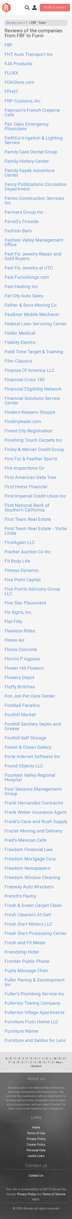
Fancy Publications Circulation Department (36, 187)
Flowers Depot (19, 677)
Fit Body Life (17, 561)
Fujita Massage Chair (26, 970)
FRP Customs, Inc (23, 101)
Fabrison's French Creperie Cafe (32, 113)
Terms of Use (36, 1133)
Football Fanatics (22, 705)
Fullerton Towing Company (32, 1003)
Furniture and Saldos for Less (35, 1040)
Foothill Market (20, 714)
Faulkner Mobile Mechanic (32, 314)
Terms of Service (53, 1194)
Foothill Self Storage (25, 738)
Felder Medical (20, 333)
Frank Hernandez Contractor (34, 803)
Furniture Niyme (21, 1031)
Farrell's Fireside (22, 221)
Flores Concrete (21, 649)
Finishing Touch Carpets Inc (33, 440)
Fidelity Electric (20, 342)
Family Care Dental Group (31, 152)
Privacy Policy (36, 1139)
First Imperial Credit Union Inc (35, 496)
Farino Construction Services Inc (34, 201)
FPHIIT (11, 91)
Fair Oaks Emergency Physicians (27, 126)
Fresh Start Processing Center (36, 933)
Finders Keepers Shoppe (30, 412)
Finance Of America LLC (29, 370)
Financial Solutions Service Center (32, 401)
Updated (36, 1066)
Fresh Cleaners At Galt (28, 914)
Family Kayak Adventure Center (30, 173)
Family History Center (27, 161)
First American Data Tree (30, 477)
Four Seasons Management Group (33, 791)
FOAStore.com (19, 82)
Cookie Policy (36, 1144)
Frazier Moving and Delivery (33, 831)
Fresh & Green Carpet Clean (33, 905)
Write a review (55, 7)
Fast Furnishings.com (27, 277)
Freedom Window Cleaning (32, 877)
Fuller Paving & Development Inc (35, 982)
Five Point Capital (23, 579)
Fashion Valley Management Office (34, 242)
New (58, 1062)
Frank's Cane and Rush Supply (36, 821)
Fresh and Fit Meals (25, 942)
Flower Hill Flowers (24, 668)
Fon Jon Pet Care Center (30, 696)
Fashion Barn (18, 231)
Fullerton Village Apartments (35, 1012)
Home (36, 1127)
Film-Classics (18, 361)
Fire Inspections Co (24, 468)
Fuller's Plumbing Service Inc (34, 994)
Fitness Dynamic (22, 570)
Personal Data (36, 1150)
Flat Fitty (13, 621)
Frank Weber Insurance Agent (35, 812)
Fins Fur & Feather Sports (31, 459)
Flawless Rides (20, 631)
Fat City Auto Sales (24, 296)
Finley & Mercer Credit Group (34, 449)
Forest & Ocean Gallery (28, 747)
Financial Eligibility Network (33, 389)
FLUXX (11, 73)
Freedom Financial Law (29, 849)
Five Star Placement (25, 603)
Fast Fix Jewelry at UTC (29, 268)
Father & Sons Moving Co (30, 305)
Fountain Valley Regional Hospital (30, 777)
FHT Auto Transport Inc (29, 54)
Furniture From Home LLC (31, 1022)
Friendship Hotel (22, 952)
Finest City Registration (28, 431)
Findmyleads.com (23, 421)
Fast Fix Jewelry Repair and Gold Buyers (33, 256)
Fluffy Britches (20, 687)
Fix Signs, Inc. (18, 612)
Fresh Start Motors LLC (28, 924)
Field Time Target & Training (34, 351)
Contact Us (36, 1175)
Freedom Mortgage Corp (30, 859)
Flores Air (14, 640)
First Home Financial (26, 486)
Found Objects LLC (24, 766)
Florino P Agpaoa (22, 659)
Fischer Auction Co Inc (28, 552)
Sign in (34, 7)
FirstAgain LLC (20, 542)
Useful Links (36, 1156)
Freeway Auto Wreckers (29, 887)
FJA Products (18, 63)
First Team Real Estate (28, 519)
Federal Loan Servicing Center (36, 324)
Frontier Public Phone (27, 961)
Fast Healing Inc (21, 286)
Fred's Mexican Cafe (25, 840)
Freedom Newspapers (27, 868)
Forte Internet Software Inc (32, 756)
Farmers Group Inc (24, 212)
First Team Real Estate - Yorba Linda (36, 531)
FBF (8, 45)
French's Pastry (20, 896)
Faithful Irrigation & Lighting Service (34, 140)
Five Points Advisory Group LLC (32, 591)
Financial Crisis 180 (25, 379)
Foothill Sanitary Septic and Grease (33, 726)
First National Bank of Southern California (27, 508)
